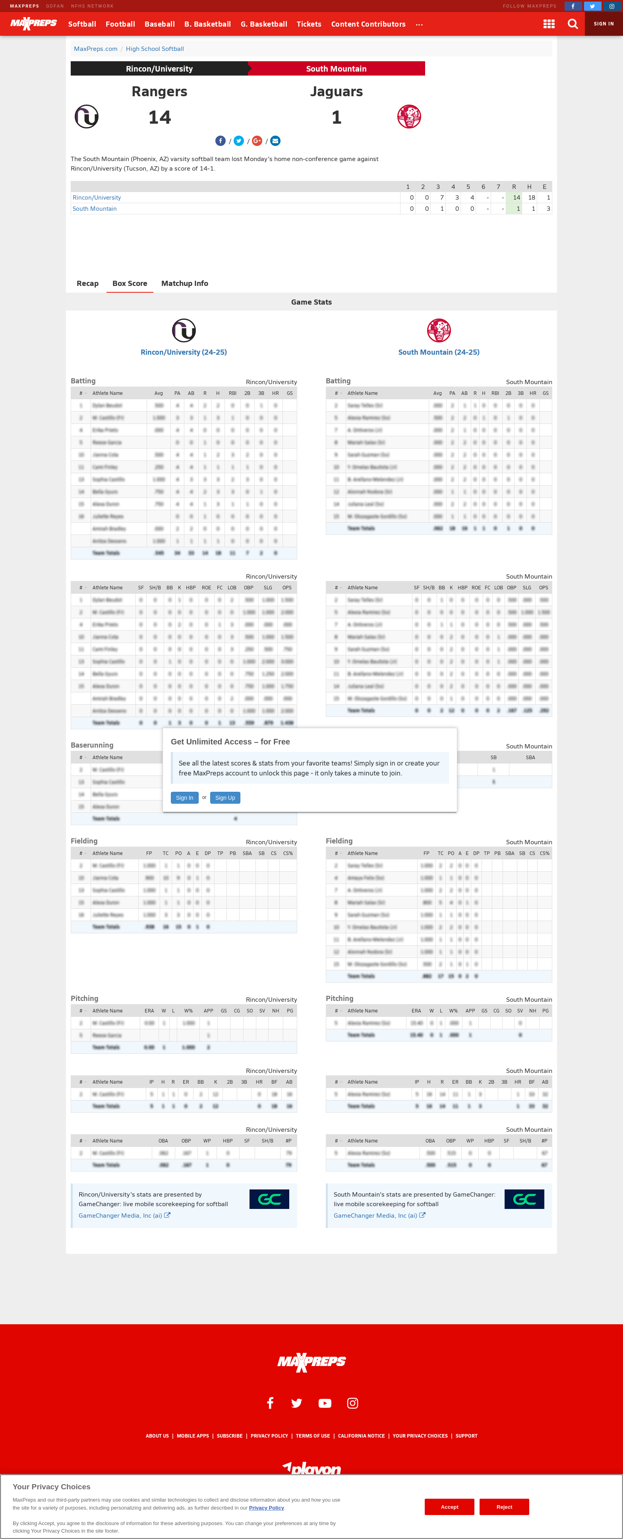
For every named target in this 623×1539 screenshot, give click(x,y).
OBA (163, 1140)
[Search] (573, 24)
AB (191, 393)
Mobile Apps (193, 1435)
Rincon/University (159, 68)
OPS (287, 587)
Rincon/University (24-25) (184, 352)
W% (188, 1010)
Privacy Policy (269, 1435)
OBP (248, 587)
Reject (505, 1507)
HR (275, 393)
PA (177, 393)
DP (208, 853)
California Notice (361, 1435)
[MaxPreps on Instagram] (612, 6)
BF (274, 1081)
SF (141, 587)
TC (165, 853)
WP (207, 1140)
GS (290, 393)
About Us (157, 1435)
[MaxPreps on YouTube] (325, 1402)
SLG (268, 587)
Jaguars (336, 91)
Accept (450, 1507)
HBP (191, 587)
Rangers (160, 91)
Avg (159, 393)
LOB (232, 587)
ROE (206, 587)
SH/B (155, 587)
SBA (530, 757)
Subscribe (230, 1435)
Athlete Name (108, 393)
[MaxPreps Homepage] (311, 1363)
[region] (311, 1506)
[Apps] (549, 24)
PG (290, 1010)
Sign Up (225, 798)
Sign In (184, 798)
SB (494, 757)
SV (262, 1010)
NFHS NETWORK (92, 6)
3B (261, 393)
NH (275, 1010)
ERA (149, 1010)
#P (289, 1140)
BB (169, 587)
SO (250, 1010)
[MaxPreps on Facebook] (573, 6)
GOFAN (55, 6)
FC (219, 587)
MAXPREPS (24, 6)
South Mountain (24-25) (439, 352)
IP (151, 1081)
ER (186, 1081)
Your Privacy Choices (420, 1435)
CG (237, 1010)
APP (208, 1010)
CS (274, 853)
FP (149, 853)
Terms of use (313, 1435)
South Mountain (336, 68)
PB (233, 853)
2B (247, 393)
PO (178, 853)
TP (220, 853)
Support (467, 1435)
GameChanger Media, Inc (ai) (124, 1215)
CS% (288, 853)
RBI (232, 393)
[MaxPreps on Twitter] (593, 6)
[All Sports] (419, 24)
